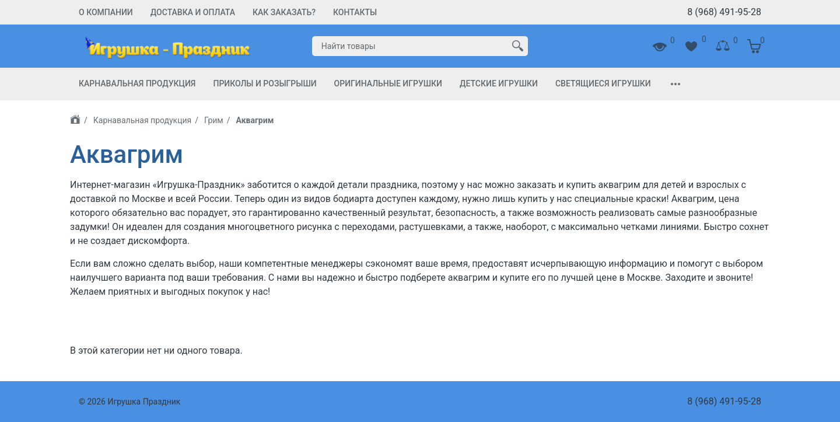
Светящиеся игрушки (603, 83)
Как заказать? (284, 12)
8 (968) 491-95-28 (724, 12)
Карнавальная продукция (137, 83)
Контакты (355, 12)
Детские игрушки (499, 83)
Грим (213, 120)
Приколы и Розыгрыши (264, 83)
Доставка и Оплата (192, 12)
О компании (106, 12)
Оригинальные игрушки (388, 83)
